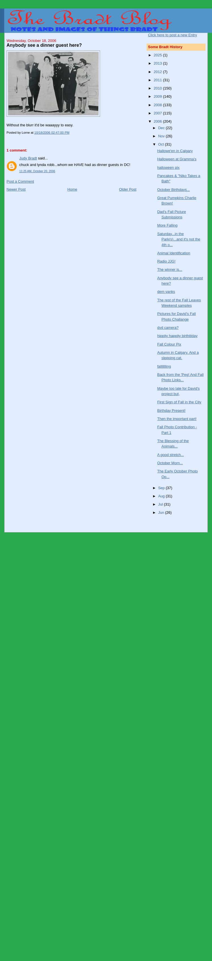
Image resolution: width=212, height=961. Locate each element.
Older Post (127, 189)
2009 (158, 96)
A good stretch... (170, 455)
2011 (158, 80)
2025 (158, 55)
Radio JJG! (166, 261)
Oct (161, 144)
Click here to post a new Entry (172, 35)
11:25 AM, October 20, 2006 (37, 171)
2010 (158, 88)
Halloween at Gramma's (176, 159)
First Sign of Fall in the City (179, 402)
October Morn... (170, 463)
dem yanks (166, 291)
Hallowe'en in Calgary (175, 151)
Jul (161, 504)
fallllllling (164, 366)
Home (72, 189)
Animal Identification (173, 253)
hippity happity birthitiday (177, 336)
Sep (162, 488)
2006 (158, 121)
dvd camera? (168, 327)
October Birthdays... (173, 189)
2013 (158, 63)
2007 (158, 113)
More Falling (167, 225)
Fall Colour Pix (169, 344)
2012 (158, 72)
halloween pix (168, 167)
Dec (162, 128)
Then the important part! (177, 419)
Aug (162, 496)
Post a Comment (20, 181)
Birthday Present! (171, 410)
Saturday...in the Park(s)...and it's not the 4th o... (178, 239)
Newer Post (16, 189)
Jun (161, 512)
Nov (162, 136)
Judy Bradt (28, 158)
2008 (158, 105)
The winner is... (169, 269)
